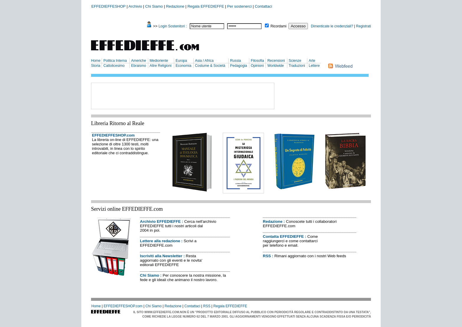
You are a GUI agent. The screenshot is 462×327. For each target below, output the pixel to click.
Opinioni (257, 66)
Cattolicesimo (114, 66)
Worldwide (275, 66)
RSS (267, 256)
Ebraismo (138, 66)
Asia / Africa (204, 61)
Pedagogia (238, 66)
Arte (312, 61)
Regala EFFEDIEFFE (205, 6)
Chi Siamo (154, 6)
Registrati (363, 26)
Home (95, 61)
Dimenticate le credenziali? (332, 26)
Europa (181, 61)
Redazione (175, 6)
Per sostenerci (239, 6)
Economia (183, 66)
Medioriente (159, 61)
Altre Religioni (160, 66)
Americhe (138, 61)
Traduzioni (297, 66)
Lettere (314, 66)
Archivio (135, 6)
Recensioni (276, 61)
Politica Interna (115, 61)
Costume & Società (210, 66)
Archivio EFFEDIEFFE (160, 221)
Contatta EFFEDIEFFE (283, 236)
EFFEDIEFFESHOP (108, 6)
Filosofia (257, 61)
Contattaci (263, 6)
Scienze (295, 61)
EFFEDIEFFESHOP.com (113, 135)
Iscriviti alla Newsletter (161, 256)
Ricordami (278, 26)
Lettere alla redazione (160, 241)
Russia (235, 61)
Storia (95, 66)
